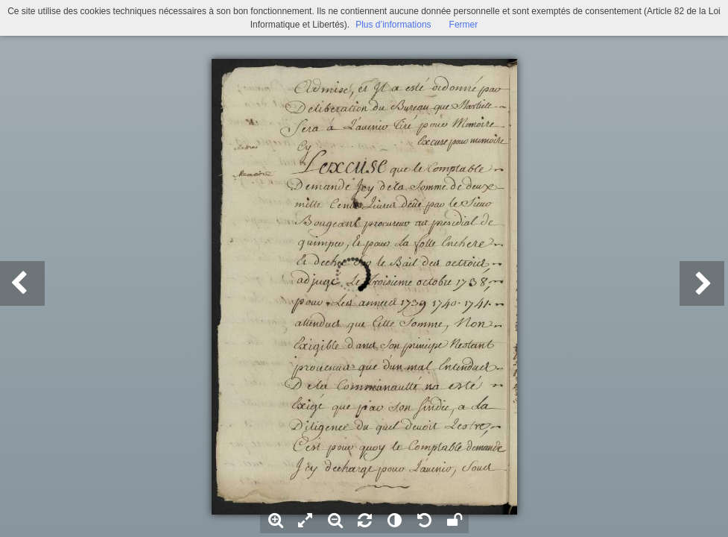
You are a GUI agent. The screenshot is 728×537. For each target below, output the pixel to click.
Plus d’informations (393, 24)
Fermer (463, 24)
